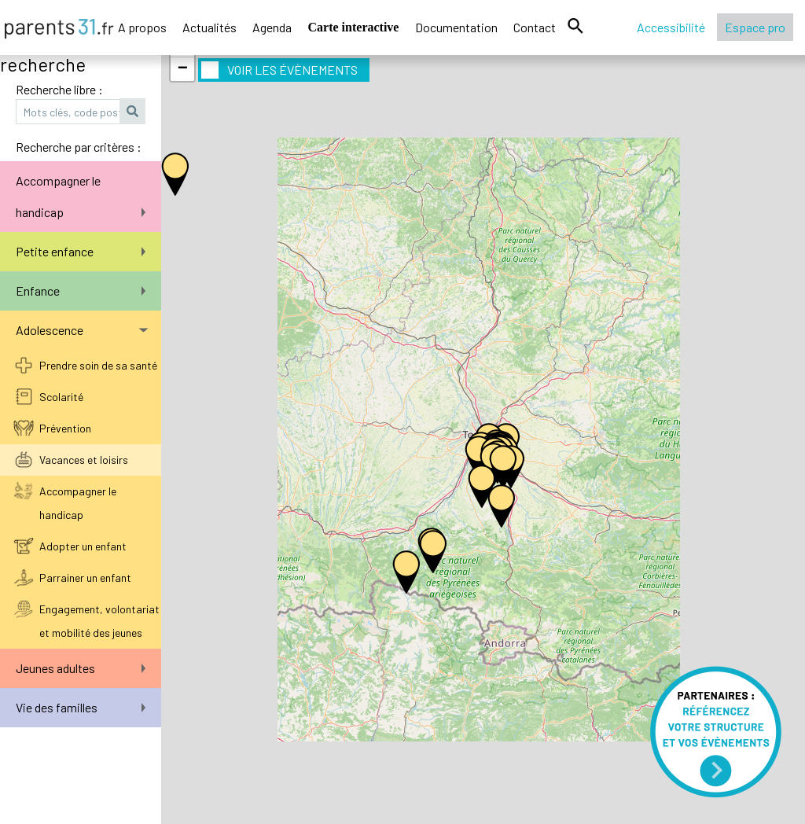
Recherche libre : (59, 89)
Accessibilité (671, 27)
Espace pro (755, 27)
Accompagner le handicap (80, 196)
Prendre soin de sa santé (98, 365)
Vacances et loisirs (83, 459)
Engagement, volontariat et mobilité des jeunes (99, 620)
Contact (534, 27)
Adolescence (82, 329)
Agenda (272, 27)
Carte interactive (353, 27)
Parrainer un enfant (85, 577)
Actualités (209, 27)
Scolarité (61, 396)
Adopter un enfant (83, 546)
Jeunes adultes (80, 667)
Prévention (65, 428)
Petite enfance (80, 251)
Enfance (80, 290)
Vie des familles (80, 707)
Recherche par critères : (79, 146)
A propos (142, 27)
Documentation (456, 27)
